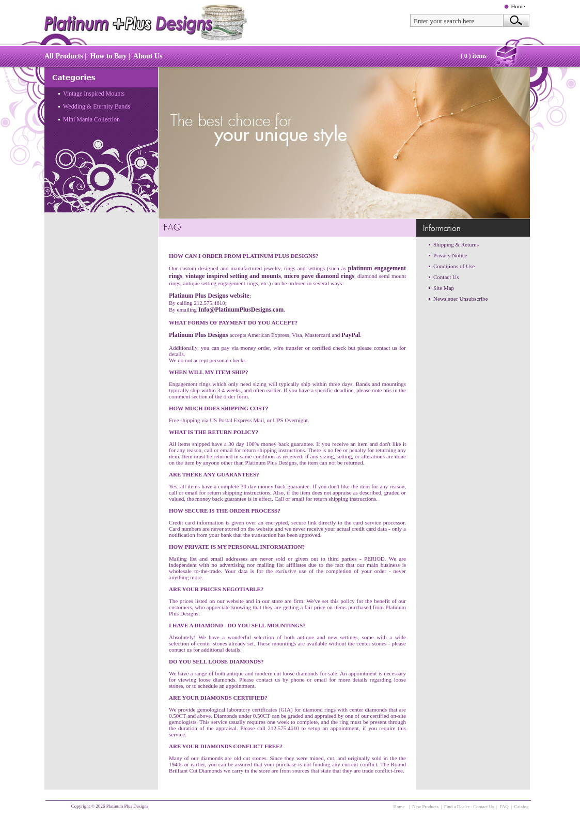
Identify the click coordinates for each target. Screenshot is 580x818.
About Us (147, 56)
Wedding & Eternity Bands (96, 106)
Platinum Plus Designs (198, 334)
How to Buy (108, 56)
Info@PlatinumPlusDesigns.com (241, 309)
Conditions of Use (454, 266)
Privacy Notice (450, 255)
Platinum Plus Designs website (209, 295)
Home (518, 6)
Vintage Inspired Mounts (93, 93)
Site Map (443, 288)
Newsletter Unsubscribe (460, 299)
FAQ (503, 806)
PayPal (350, 334)
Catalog (521, 806)
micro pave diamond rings (319, 276)
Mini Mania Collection (91, 119)
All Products (63, 56)
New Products (425, 806)
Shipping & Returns (456, 244)
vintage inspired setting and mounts (233, 276)
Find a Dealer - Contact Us (469, 806)
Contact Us (446, 277)
